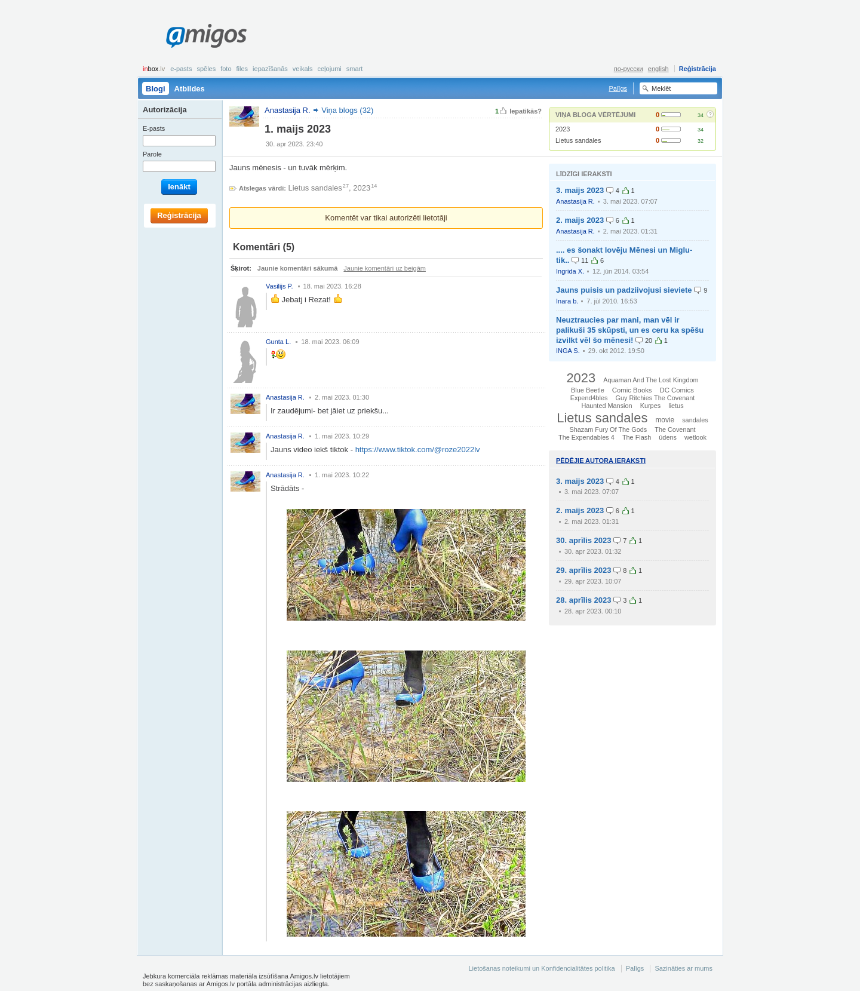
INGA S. (568, 350)
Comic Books (632, 390)
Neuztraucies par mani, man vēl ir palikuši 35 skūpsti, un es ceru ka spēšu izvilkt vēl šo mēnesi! (630, 330)
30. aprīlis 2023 (584, 540)
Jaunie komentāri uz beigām (384, 268)
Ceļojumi (329, 68)
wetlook (695, 437)
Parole (152, 154)
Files (242, 68)
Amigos (206, 36)
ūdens (668, 437)
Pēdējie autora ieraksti (601, 460)
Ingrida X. (570, 271)
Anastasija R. (575, 201)
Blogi (155, 88)
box (154, 68)
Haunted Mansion (606, 405)
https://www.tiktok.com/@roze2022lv (417, 449)
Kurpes (650, 405)
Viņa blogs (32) (347, 110)
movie (664, 420)
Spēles (206, 68)
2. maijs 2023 (580, 220)
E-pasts (181, 68)
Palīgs (618, 88)
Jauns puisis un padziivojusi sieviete (624, 290)
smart (354, 68)
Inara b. (567, 301)
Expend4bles (589, 397)
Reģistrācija (697, 68)
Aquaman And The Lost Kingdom (650, 379)
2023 (562, 129)
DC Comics (677, 390)
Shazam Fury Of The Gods (608, 429)
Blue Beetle (587, 390)
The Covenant (675, 429)
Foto (225, 68)
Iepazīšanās (270, 68)
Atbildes (189, 88)
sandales (695, 420)
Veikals (303, 68)
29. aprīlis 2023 (584, 570)
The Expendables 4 (586, 437)
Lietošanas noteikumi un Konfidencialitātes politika (541, 968)
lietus (675, 405)
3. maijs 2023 (580, 190)
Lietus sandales (578, 140)
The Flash (636, 437)
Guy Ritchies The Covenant (655, 397)
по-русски (628, 68)
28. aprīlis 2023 (584, 600)
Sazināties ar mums (683, 968)
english (658, 68)
